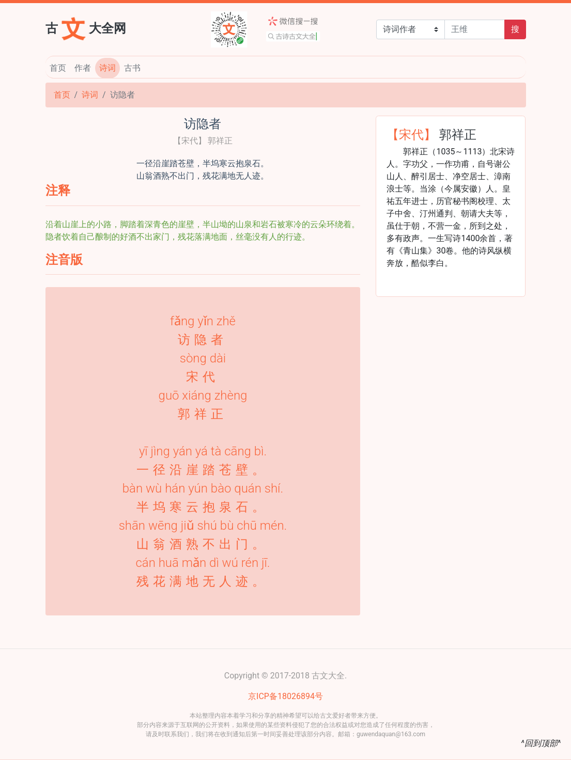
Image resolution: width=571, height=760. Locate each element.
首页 (58, 68)
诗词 (107, 68)
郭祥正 (457, 133)
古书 (132, 68)
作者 (82, 68)
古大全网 (85, 27)
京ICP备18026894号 (285, 696)
